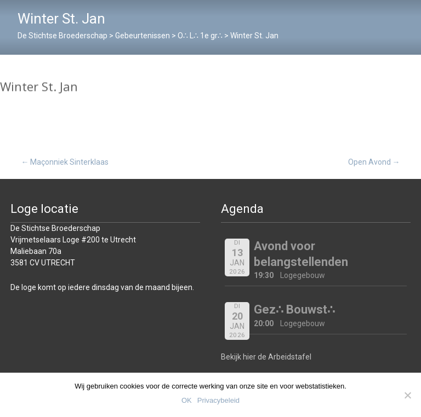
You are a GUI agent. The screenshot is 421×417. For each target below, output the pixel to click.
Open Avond (374, 162)
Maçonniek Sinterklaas (65, 162)
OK (186, 400)
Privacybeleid (218, 400)
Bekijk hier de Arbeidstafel (266, 356)
